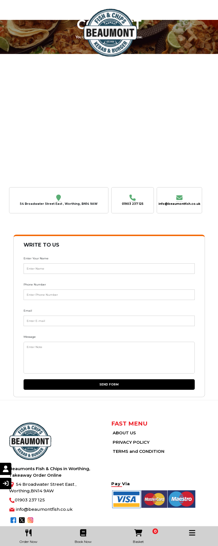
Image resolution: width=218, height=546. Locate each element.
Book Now (83, 535)
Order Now (28, 535)
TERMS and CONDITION (138, 451)
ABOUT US (124, 432)
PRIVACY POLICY (131, 442)
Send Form (109, 384)
